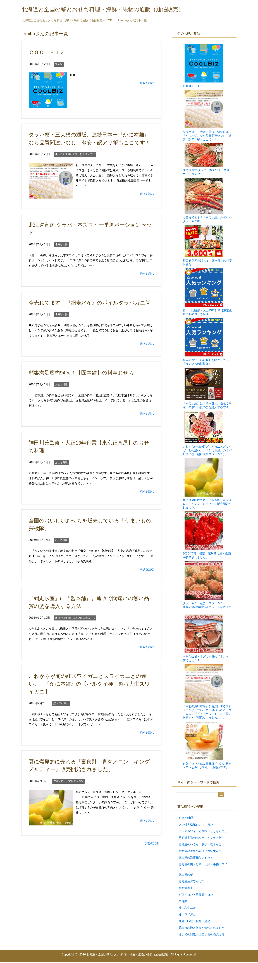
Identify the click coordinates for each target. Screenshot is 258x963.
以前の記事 (152, 844)
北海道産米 (186, 888)
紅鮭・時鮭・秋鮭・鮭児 (194, 922)
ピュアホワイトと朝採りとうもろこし (203, 832)
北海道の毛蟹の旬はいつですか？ (200, 851)
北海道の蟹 (61, 245)
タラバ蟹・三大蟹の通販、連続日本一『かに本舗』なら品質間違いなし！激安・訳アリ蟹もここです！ (207, 136)
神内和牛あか (187, 908)
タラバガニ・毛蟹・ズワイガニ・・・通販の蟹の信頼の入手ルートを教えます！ (207, 608)
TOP (67, 21)
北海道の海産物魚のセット (196, 858)
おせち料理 (61, 385)
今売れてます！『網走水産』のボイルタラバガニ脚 (89, 303)
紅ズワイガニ (60, 704)
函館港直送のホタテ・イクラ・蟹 (200, 838)
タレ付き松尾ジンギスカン (196, 825)
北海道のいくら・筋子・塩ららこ (200, 845)
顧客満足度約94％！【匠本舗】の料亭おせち (81, 373)
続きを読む (147, 83)
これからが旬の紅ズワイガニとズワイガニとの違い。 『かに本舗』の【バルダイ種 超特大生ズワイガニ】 (89, 684)
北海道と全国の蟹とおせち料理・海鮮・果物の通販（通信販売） (116, 9)
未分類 (59, 65)
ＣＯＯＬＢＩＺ (47, 53)
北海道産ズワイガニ (191, 882)
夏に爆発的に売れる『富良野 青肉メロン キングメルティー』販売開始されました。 (207, 504)
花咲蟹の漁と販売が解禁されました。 (203, 928)
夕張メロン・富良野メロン (68, 782)
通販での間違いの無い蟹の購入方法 (75, 155)
